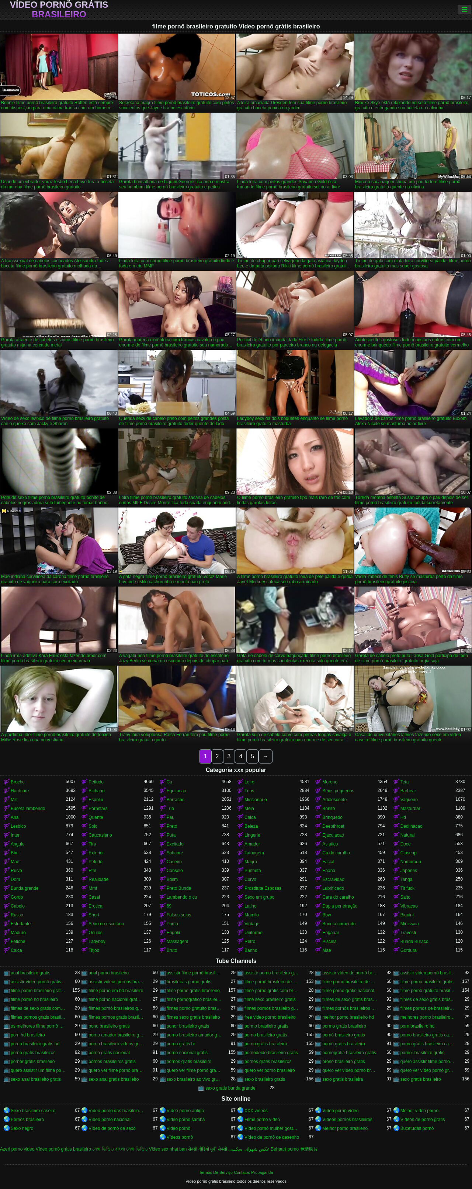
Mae (15, 861)
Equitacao (176, 790)
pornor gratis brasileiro (33, 1061)
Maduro (18, 932)
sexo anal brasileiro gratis (36, 1079)
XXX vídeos (256, 1110)
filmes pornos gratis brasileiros (115, 1017)
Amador (252, 844)
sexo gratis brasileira (342, 1079)
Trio (170, 808)
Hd (403, 817)
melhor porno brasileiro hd (348, 1017)
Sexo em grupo (259, 897)
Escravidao (333, 879)
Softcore (175, 852)
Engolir (173, 932)
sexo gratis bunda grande (230, 1088)
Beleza (251, 826)
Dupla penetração (339, 906)
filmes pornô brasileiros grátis (115, 1008)
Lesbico (18, 826)
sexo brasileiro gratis (264, 1079)
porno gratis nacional (108, 1052)
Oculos (95, 932)
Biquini (407, 915)
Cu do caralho (336, 852)
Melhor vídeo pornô (419, 1110)
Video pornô (179, 1128)
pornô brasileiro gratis (343, 1035)
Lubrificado (333, 888)
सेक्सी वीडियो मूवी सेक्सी (207, 1149)
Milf (14, 799)
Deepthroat (333, 826)
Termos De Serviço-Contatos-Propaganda (236, 1172)
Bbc (14, 852)
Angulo (17, 844)
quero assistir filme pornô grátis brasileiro (427, 1061)
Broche (18, 782)
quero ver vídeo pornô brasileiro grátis (349, 1070)
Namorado (410, 861)
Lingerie (252, 835)
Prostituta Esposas (262, 888)
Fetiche (18, 941)
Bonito (328, 808)
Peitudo (96, 782)
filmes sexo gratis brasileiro (193, 1017)
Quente (95, 817)
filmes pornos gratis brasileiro (38, 1017)
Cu (169, 782)
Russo (17, 915)
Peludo (95, 861)
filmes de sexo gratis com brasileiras (38, 1008)
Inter (15, 835)
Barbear (408, 790)
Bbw (326, 915)
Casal (94, 897)
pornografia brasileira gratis (349, 1052)
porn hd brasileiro (28, 1035)
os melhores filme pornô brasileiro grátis (38, 1026)
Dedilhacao (411, 826)
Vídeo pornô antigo (185, 1110)
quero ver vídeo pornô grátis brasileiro (427, 1070)
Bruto (172, 950)
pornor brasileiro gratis (422, 1052)
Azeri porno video (17, 1149)
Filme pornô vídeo (262, 1119)
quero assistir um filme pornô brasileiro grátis (38, 1070)
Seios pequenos (338, 790)
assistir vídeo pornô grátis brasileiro (38, 981)
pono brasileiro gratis (108, 1026)
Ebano (328, 870)
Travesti (408, 932)
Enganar (330, 932)
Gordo (17, 897)
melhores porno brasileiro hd (427, 1017)
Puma (172, 923)
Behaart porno (285, 1149)
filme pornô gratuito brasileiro (427, 990)
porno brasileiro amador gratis (194, 1035)
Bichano (96, 790)
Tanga (406, 879)
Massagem (177, 941)
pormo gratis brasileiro (344, 1026)
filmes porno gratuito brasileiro (194, 1008)
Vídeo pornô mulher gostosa (271, 1128)
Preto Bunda (179, 888)
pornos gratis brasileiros (267, 1061)
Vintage (251, 923)
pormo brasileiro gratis (266, 1026)
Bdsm (172, 879)
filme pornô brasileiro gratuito (38, 990)
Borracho (176, 799)
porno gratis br (181, 1043)
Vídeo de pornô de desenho (271, 1137)
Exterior (96, 852)
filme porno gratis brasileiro (193, 990)
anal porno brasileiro (108, 973)
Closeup (408, 852)
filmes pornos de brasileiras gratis (427, 1008)
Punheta (252, 870)
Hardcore (20, 790)
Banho (250, 950)
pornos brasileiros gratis (111, 1061)
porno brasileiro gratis (265, 1035)
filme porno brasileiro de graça (349, 981)
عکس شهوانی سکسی (249, 1149)
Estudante (21, 923)
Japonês (408, 870)
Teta (404, 782)
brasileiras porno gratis (189, 981)
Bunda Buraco (414, 941)
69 (169, 906)
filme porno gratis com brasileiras (271, 990)
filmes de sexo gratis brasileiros (427, 999)
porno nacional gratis (187, 1052)
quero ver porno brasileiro (269, 1070)
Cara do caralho (338, 897)
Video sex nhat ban (168, 1149)
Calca (250, 817)
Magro (250, 861)
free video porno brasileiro (270, 1017)
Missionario (255, 799)
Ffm (92, 870)
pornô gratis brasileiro (343, 1043)
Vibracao (409, 906)
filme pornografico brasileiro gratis (194, 999)
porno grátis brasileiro (265, 1043)
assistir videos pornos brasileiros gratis (115, 981)
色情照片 (309, 1149)
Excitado (175, 844)
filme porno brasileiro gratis (427, 981)
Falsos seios (179, 915)
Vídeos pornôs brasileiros (347, 1119)
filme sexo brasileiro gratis (270, 999)
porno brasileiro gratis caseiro (427, 1035)
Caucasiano (100, 835)
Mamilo (251, 915)
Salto (405, 897)
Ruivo (16, 870)
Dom (15, 879)
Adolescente (334, 799)
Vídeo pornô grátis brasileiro (59, 9)
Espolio (95, 799)
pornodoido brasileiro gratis (271, 1052)
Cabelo (18, 906)
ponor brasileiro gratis (188, 1026)
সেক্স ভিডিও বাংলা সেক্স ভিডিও (120, 1149)
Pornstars (97, 808)
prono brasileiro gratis (343, 1061)
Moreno (329, 782)
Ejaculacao (333, 835)
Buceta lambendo (28, 808)
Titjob (93, 950)
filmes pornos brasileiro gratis (271, 1008)
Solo (92, 826)
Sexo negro (22, 1128)
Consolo (175, 870)
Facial (328, 861)
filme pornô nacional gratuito (115, 999)
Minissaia (409, 923)
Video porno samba (186, 1119)
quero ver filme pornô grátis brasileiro (194, 1070)
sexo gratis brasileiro (420, 1079)
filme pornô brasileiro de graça (271, 981)
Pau (170, 817)
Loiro (249, 782)
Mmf (92, 888)
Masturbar (410, 808)
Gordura (408, 950)
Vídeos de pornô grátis (422, 1119)
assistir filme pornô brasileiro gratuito (194, 973)
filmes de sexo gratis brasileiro (349, 999)
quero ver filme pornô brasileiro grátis (115, 1070)
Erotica (95, 906)
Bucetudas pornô (417, 1128)
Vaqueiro (409, 799)
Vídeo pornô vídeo (340, 1110)
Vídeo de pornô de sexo (111, 1128)
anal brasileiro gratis (30, 973)
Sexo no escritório (106, 923)
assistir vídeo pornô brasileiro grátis (427, 973)
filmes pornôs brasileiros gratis (349, 1008)
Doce (405, 844)
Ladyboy (96, 941)
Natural (407, 835)
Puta (171, 835)
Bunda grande (24, 888)
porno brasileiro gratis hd (35, 1043)
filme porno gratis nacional (348, 990)
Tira (92, 844)
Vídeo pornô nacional (109, 1119)
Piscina (329, 941)
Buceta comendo (338, 923)
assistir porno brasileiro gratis (271, 973)
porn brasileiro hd (417, 1026)
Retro (249, 941)
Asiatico (330, 844)
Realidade (98, 879)
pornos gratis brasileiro (189, 1061)
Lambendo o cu (182, 897)
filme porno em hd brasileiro (115, 990)
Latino (250, 906)
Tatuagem (254, 852)
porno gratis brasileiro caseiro (427, 1043)
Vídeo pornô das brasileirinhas (115, 1110)
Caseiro (174, 861)
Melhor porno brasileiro (345, 1128)
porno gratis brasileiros (33, 1052)
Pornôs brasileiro (27, 1119)
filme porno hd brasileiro (34, 999)
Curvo (250, 879)
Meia (249, 808)
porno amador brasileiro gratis (115, 1035)
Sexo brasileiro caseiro (33, 1110)
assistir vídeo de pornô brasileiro (349, 973)
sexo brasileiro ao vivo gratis (194, 1079)
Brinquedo (332, 817)
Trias (249, 790)
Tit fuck (407, 888)
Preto (172, 826)
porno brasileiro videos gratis (115, 1043)
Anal (15, 817)
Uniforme (253, 932)
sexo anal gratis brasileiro (113, 1079)
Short (93, 915)
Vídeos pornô (180, 1137)
